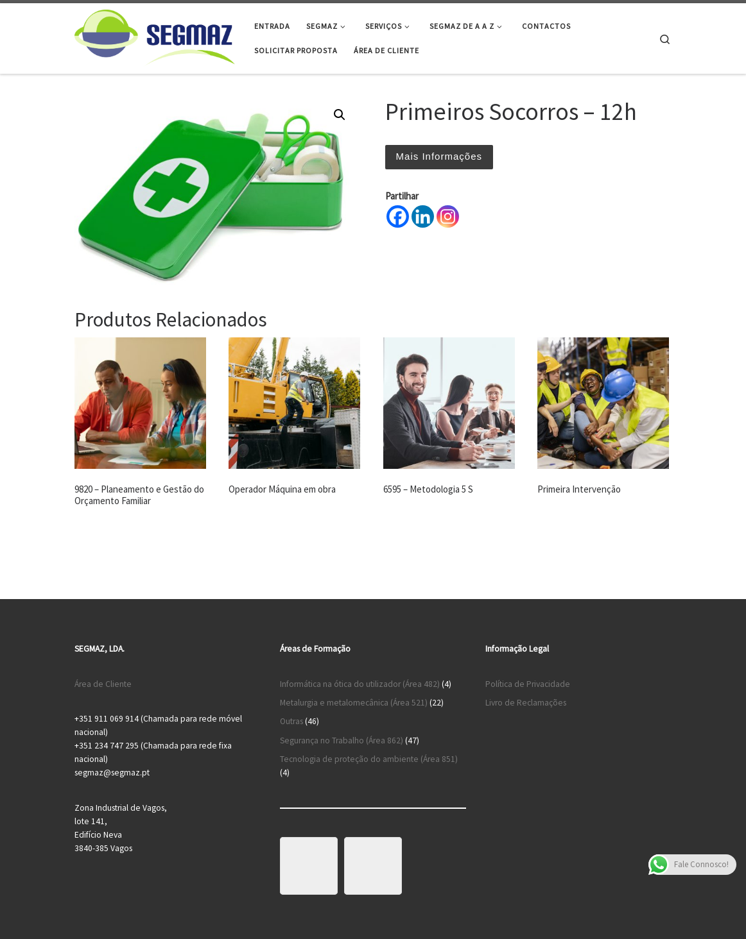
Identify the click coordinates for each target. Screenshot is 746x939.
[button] (339, 114)
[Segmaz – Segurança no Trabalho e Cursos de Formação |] (154, 36)
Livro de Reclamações (525, 702)
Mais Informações (439, 156)
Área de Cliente (103, 684)
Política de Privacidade (527, 684)
